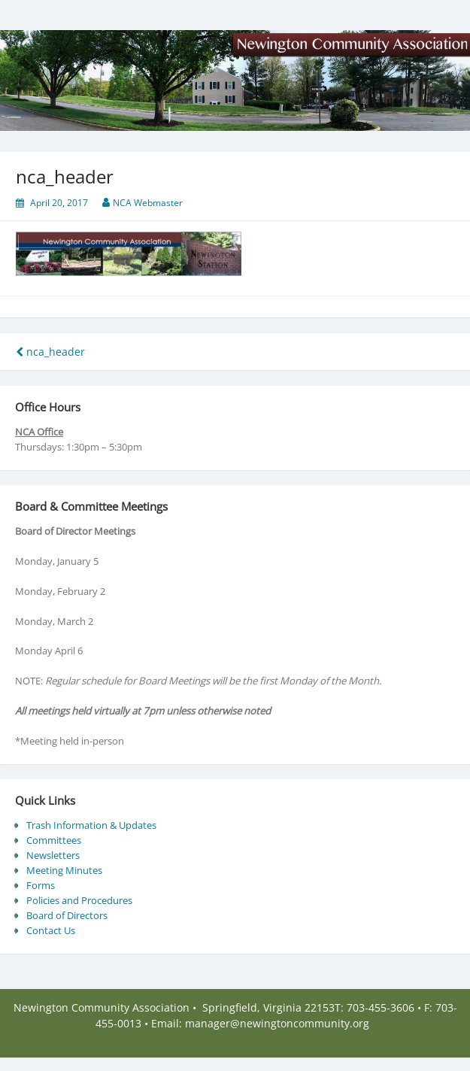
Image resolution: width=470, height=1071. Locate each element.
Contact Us (50, 930)
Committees (53, 840)
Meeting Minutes (64, 870)
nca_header (50, 351)
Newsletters (53, 855)
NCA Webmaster (148, 202)
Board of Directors (67, 915)
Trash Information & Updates (91, 825)
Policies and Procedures (79, 900)
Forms (40, 885)
